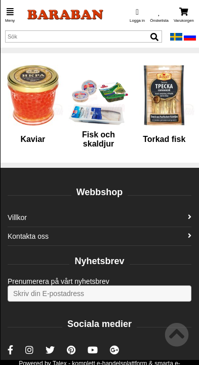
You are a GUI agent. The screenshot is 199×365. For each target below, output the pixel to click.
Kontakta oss (99, 236)
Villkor (99, 217)
